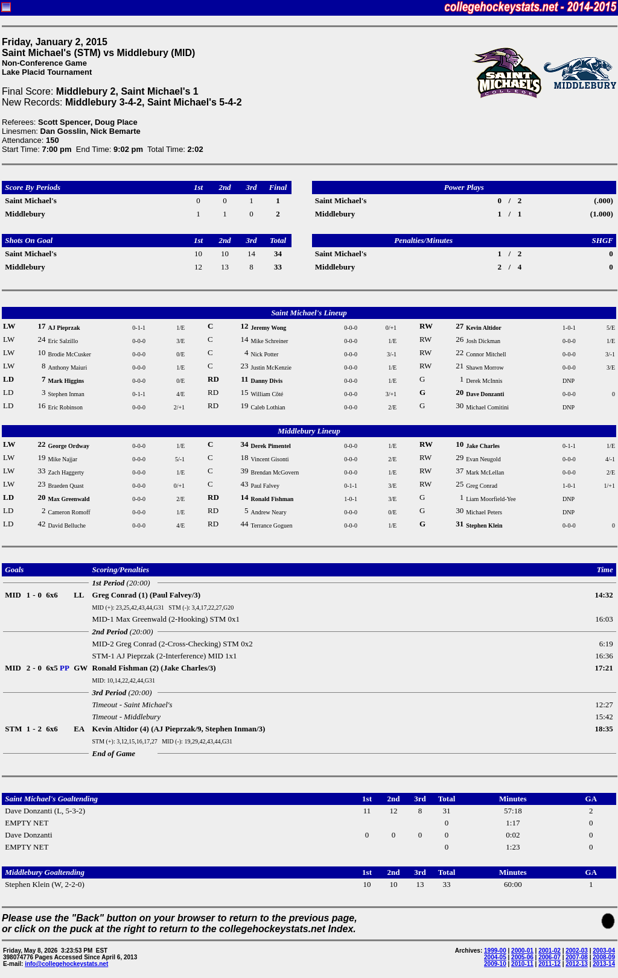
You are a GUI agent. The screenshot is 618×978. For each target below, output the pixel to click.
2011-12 (549, 964)
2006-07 (549, 957)
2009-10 (495, 964)
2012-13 (576, 964)
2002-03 (576, 950)
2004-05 (495, 957)
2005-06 (522, 957)
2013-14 (604, 964)
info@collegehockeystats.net (66, 964)
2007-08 (576, 957)
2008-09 (604, 957)
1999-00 (495, 950)
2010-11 (522, 964)
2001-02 (549, 950)
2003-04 (604, 950)
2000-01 (522, 950)
